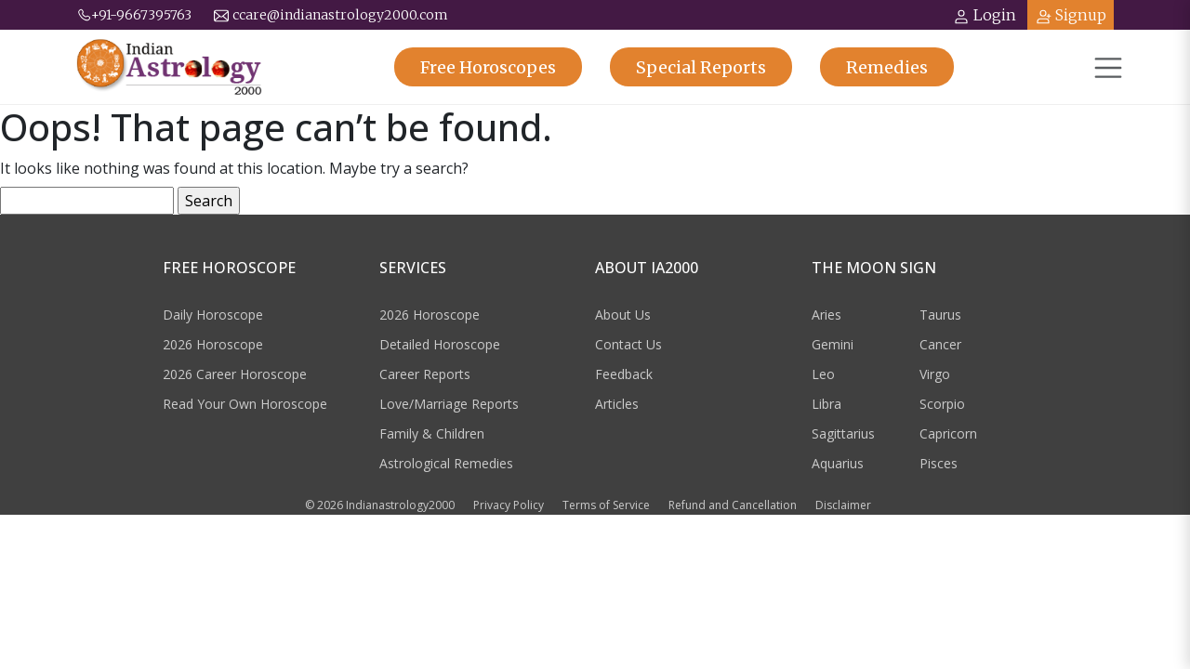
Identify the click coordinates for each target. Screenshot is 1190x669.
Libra (826, 404)
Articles (617, 404)
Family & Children (431, 433)
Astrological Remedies (446, 463)
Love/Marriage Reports (449, 404)
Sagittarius (843, 433)
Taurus (940, 314)
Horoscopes (488, 67)
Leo (823, 374)
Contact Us (628, 344)
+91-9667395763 (134, 15)
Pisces (938, 463)
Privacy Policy (508, 505)
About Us (623, 314)
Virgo (934, 374)
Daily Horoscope (213, 314)
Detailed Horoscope (439, 344)
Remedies (887, 67)
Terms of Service (606, 505)
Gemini (832, 344)
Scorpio (942, 404)
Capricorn (948, 433)
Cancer (940, 344)
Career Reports (424, 374)
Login (984, 15)
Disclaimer (843, 505)
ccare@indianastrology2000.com (331, 15)
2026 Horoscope (213, 344)
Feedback (624, 374)
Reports (701, 67)
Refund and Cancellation (732, 505)
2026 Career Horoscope (235, 374)
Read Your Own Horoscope (245, 404)
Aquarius (838, 463)
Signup (1070, 15)
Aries (826, 314)
